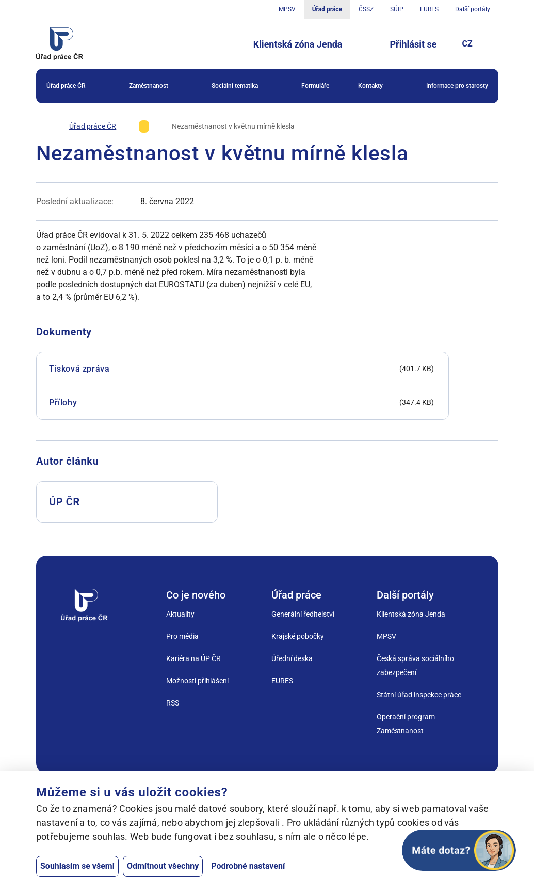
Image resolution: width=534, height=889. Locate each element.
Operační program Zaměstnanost (406, 724)
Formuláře (315, 85)
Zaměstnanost (156, 86)
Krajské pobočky (297, 636)
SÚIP (396, 9)
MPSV (286, 9)
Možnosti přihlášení (197, 681)
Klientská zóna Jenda (298, 44)
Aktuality (180, 614)
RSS (172, 703)
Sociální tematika (242, 86)
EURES (429, 9)
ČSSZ (366, 9)
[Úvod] (41, 126)
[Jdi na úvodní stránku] (60, 43)
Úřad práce (327, 9)
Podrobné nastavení (248, 866)
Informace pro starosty (457, 85)
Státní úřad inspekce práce (419, 695)
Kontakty (377, 86)
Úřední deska (292, 658)
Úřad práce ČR (73, 86)
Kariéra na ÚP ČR (193, 658)
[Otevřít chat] (459, 850)
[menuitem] (73, 86)
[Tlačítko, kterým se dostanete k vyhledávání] (366, 44)
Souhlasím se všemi (77, 866)
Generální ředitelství (302, 614)
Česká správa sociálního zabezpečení (415, 665)
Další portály (472, 9)
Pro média (182, 636)
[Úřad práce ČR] (92, 126)
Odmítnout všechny (162, 866)
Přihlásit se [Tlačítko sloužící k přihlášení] (413, 44)
